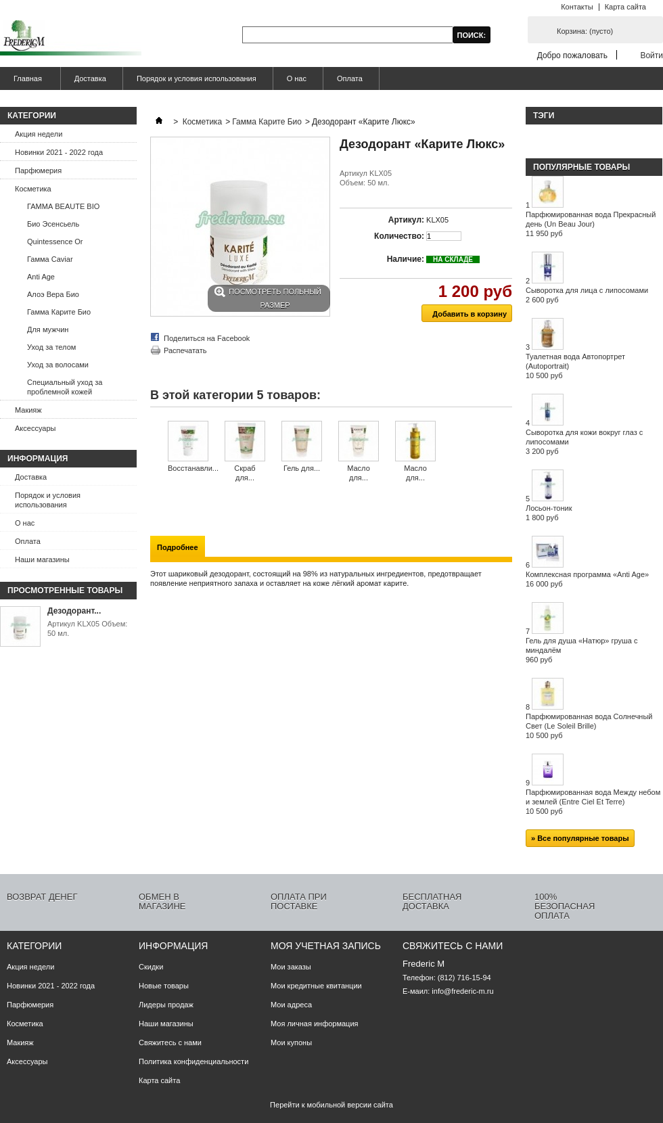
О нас (296, 78)
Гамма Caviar (50, 259)
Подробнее (177, 547)
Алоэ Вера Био (53, 294)
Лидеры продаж (166, 1005)
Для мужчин (47, 329)
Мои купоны (291, 1042)
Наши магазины (42, 559)
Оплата (350, 78)
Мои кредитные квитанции (316, 986)
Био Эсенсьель (53, 224)
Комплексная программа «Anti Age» (587, 579)
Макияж (28, 410)
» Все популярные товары (580, 838)
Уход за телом (51, 347)
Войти (651, 55)
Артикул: (406, 220)
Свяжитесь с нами (170, 1042)
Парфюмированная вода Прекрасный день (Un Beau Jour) (591, 223)
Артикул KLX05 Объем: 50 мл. (87, 628)
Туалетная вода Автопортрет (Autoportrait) (575, 366)
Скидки (151, 967)
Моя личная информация (315, 1023)
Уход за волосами (58, 365)
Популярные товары (581, 167)
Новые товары (164, 986)
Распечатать (185, 350)
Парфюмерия (38, 170)
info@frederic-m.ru (462, 991)
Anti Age (41, 277)
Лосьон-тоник (549, 513)
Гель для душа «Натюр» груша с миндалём (581, 650)
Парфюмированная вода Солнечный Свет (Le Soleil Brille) (589, 725)
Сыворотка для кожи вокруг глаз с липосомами (584, 441)
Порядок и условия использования (196, 78)
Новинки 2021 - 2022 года (59, 152)
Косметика (33, 189)
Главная (26, 82)
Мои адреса (291, 1005)
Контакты (577, 7)
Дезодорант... (74, 611)
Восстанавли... (193, 468)
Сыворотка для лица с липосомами (587, 295)
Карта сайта (625, 7)
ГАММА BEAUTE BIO (63, 206)
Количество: (399, 236)
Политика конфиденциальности (193, 1061)
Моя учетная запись (326, 945)
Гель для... (301, 468)
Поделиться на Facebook (207, 338)
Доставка (90, 78)
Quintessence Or (55, 241)
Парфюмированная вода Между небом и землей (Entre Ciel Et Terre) (593, 801)
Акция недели (38, 134)
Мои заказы (291, 967)
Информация (37, 458)
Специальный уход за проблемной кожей (64, 387)
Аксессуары (35, 428)
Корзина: (585, 31)
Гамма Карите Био (59, 312)
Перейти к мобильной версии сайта (331, 1105)
